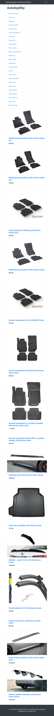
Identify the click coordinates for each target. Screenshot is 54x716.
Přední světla (12, 59)
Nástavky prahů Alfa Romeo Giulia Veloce (26, 475)
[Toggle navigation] (46, 2)
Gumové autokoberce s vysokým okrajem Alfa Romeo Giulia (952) (26, 424)
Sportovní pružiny (13, 13)
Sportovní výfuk (13, 105)
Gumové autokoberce (15, 52)
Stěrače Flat (12, 40)
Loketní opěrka (13, 90)
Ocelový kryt (12, 82)
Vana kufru (12, 36)
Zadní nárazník (13, 94)
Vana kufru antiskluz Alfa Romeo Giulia (25, 525)
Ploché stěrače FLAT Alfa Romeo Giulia (25, 608)
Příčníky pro (12, 55)
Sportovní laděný (13, 25)
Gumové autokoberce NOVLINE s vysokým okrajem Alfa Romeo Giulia (26, 439)
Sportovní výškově (14, 78)
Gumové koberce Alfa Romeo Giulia (18, 2)
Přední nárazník (13, 67)
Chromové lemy (13, 97)
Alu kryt (11, 71)
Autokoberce (12, 63)
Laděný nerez (12, 86)
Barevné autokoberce (14, 32)
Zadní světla (12, 74)
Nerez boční (12, 101)
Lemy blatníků (12, 44)
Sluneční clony (13, 29)
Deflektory (11, 21)
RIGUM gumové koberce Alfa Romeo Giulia (26, 270)
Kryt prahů (11, 17)
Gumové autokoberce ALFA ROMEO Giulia (26, 320)
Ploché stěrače (13, 48)
